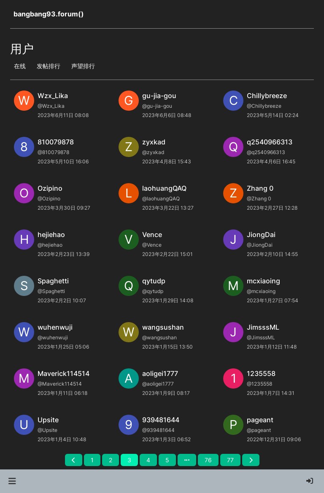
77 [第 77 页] (230, 460)
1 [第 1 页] (92, 460)
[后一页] (250, 460)
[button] (12, 481)
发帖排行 (48, 66)
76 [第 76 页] (208, 460)
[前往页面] (187, 460)
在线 (20, 66)
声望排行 (83, 66)
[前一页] (73, 460)
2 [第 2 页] (110, 460)
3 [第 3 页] (129, 460)
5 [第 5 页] (167, 460)
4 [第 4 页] (148, 460)
